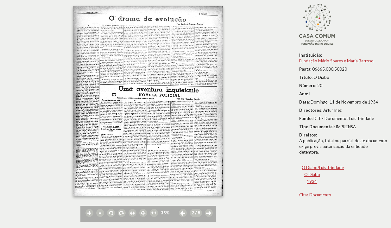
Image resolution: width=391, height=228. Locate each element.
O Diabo (312, 174)
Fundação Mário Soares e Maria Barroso (336, 60)
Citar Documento (315, 194)
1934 (312, 181)
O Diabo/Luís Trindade (323, 167)
